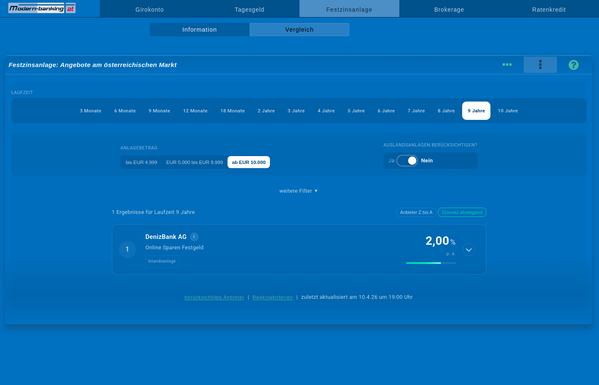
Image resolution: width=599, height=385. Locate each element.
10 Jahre (541, 110)
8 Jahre (469, 110)
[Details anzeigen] (469, 249)
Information (199, 29)
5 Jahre (364, 110)
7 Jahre (434, 110)
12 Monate (178, 110)
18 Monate (221, 110)
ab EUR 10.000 (262, 162)
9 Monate (137, 110)
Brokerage (449, 9)
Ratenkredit (549, 9)
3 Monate (58, 110)
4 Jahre (329, 110)
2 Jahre (260, 110)
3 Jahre (295, 110)
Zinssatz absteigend (462, 212)
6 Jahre (399, 110)
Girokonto (150, 9)
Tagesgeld (249, 9)
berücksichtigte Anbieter (215, 297)
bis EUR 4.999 (136, 162)
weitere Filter (298, 191)
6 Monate (97, 110)
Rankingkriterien (272, 297)
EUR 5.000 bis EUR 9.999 (198, 162)
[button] (299, 249)
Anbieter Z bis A (416, 212)
